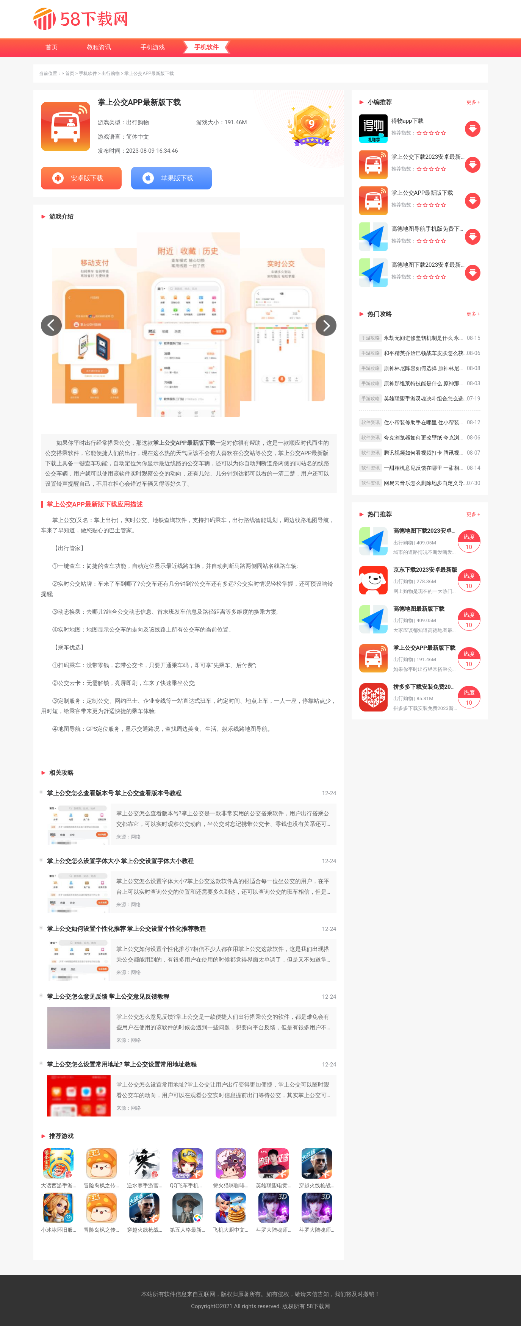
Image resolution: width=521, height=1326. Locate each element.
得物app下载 (407, 120)
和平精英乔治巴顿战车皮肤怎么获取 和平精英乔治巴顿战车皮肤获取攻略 (425, 353)
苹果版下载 (177, 178)
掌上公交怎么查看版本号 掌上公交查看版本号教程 (114, 793)
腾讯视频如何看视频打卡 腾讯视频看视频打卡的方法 (425, 453)
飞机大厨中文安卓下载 (239, 1230)
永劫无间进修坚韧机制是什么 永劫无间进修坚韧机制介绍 (425, 338)
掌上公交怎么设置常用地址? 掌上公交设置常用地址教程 (122, 1064)
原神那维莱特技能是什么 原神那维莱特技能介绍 (425, 383)
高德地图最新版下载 (418, 608)
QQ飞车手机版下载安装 (197, 1185)
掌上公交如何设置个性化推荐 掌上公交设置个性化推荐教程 (126, 928)
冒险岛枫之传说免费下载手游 (118, 1185)
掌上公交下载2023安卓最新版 (429, 156)
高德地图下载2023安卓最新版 (429, 264)
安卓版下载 (87, 178)
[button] (51, 325)
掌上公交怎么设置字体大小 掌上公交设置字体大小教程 (120, 861)
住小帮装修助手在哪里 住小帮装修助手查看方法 (425, 422)
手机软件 (88, 73)
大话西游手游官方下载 (67, 1185)
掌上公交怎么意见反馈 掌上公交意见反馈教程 (108, 996)
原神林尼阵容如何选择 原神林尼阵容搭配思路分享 (425, 368)
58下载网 (318, 1306)
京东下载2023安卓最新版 (425, 569)
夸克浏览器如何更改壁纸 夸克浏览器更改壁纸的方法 (425, 438)
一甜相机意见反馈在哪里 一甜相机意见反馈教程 (425, 468)
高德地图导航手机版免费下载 (428, 228)
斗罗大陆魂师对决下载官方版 (333, 1230)
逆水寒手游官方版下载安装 (159, 1185)
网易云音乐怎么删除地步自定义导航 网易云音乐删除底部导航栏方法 (425, 483)
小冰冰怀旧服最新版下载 (70, 1230)
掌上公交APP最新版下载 (422, 192)
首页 (69, 73)
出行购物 (111, 73)
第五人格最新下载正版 (196, 1230)
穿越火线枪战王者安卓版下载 (333, 1185)
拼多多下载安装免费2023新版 (431, 686)
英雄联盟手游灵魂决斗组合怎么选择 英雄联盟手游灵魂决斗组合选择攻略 (425, 399)
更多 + (473, 102)
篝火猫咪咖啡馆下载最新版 (245, 1185)
